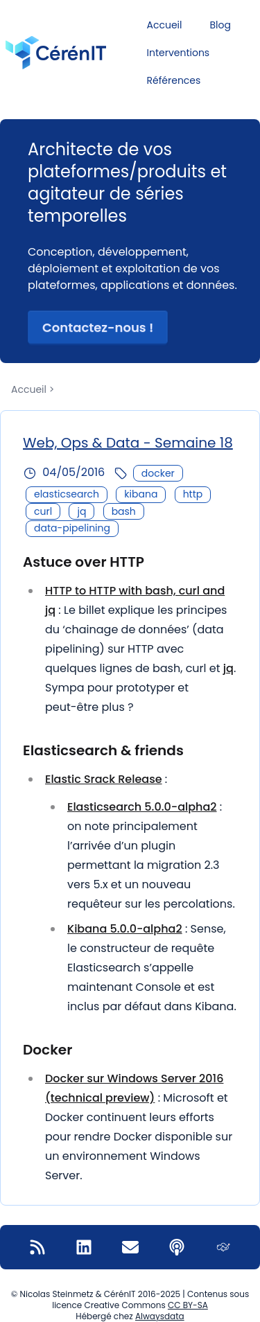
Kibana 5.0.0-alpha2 (124, 929)
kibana (140, 494)
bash (124, 511)
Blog (219, 25)
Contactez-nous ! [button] (97, 327)
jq (81, 511)
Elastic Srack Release (103, 779)
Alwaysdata (159, 1316)
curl (43, 511)
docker (158, 473)
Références (174, 80)
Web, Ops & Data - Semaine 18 (128, 442)
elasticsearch (66, 494)
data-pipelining (72, 528)
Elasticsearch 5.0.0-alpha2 (142, 807)
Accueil (164, 25)
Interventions (178, 53)
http (193, 494)
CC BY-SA (188, 1305)
